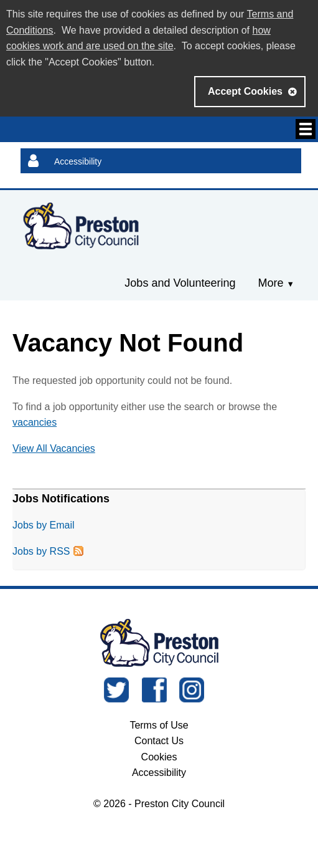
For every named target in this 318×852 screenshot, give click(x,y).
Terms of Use (158, 725)
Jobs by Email (43, 525)
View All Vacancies (53, 448)
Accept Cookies (245, 91)
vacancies (34, 422)
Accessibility (77, 161)
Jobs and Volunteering (179, 283)
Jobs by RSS (41, 551)
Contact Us (159, 740)
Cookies (159, 757)
